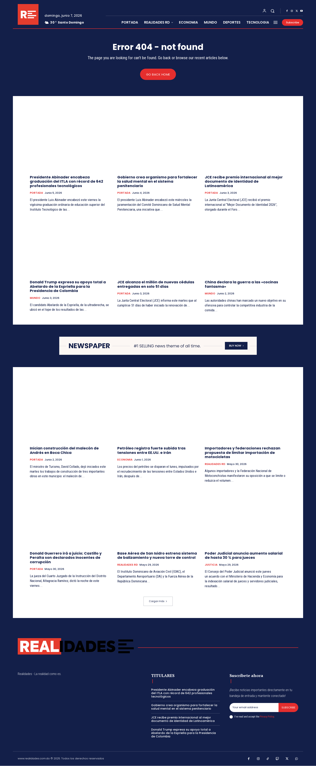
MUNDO (35, 298)
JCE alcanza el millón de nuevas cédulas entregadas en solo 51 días (155, 284)
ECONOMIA (124, 460)
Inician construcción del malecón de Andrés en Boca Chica (64, 450)
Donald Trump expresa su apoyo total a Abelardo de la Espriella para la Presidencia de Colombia (68, 286)
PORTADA (36, 193)
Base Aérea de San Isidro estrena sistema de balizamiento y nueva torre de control (157, 555)
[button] (272, 11)
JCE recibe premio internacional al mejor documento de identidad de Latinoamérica (244, 181)
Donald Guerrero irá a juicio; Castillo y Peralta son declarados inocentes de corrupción (66, 557)
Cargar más (158, 601)
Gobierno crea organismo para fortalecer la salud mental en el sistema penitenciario (157, 181)
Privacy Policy (267, 716)
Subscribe (288, 707)
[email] (254, 707)
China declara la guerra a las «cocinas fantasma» (241, 284)
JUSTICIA (211, 564)
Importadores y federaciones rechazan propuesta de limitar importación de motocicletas (242, 453)
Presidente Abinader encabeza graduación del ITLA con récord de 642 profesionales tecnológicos (66, 181)
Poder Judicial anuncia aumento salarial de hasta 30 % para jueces (244, 555)
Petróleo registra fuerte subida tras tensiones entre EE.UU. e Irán (151, 450)
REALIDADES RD (215, 464)
